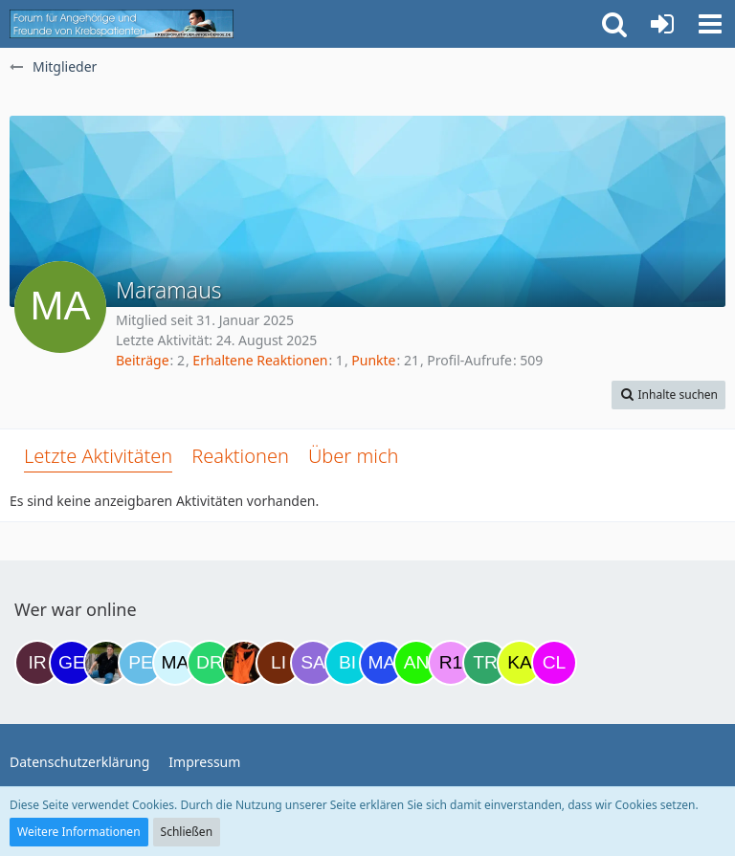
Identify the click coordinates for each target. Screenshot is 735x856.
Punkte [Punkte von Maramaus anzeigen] (373, 360)
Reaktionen (240, 456)
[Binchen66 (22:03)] (347, 663)
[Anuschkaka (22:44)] (416, 663)
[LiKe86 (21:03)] (278, 663)
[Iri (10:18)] (37, 663)
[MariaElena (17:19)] (175, 663)
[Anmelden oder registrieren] (662, 24)
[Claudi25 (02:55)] (554, 663)
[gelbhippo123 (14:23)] (72, 663)
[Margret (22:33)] (382, 663)
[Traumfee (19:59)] (244, 663)
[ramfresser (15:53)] (106, 663)
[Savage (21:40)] (313, 663)
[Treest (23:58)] (485, 663)
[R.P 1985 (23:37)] (451, 663)
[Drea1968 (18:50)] (210, 663)
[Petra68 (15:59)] (141, 663)
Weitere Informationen (79, 831)
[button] (710, 24)
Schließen (186, 831)
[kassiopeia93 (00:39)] (520, 663)
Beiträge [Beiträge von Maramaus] (142, 360)
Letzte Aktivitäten (98, 456)
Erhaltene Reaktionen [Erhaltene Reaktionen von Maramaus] (259, 360)
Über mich (353, 456)
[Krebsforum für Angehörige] (121, 24)
